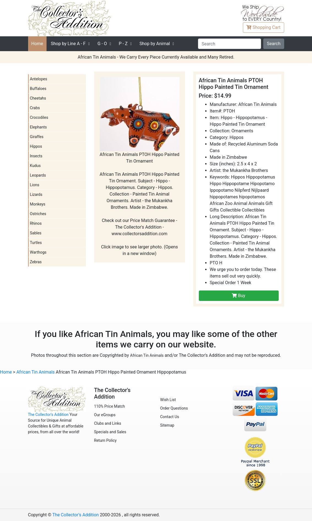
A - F (68, 43)
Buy (238, 295)
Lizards (36, 194)
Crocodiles (39, 117)
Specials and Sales (110, 432)
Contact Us (169, 417)
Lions (34, 185)
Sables (36, 233)
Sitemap (167, 425)
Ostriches (38, 214)
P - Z (123, 43)
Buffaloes (38, 88)
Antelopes (38, 79)
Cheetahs (38, 98)
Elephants (38, 127)
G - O (102, 43)
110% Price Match (109, 406)
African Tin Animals (147, 355)
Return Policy (105, 440)
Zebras (36, 262)
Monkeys (37, 204)
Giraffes (37, 137)
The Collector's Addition (48, 414)
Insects (36, 156)
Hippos (36, 146)
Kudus (35, 165)
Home (37, 43)
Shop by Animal (154, 43)
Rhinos (36, 223)
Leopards (38, 175)
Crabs (35, 108)
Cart (263, 27)
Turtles (36, 242)
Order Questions (174, 408)
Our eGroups (105, 415)
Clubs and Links (107, 423)
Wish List (168, 399)
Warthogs (38, 252)
